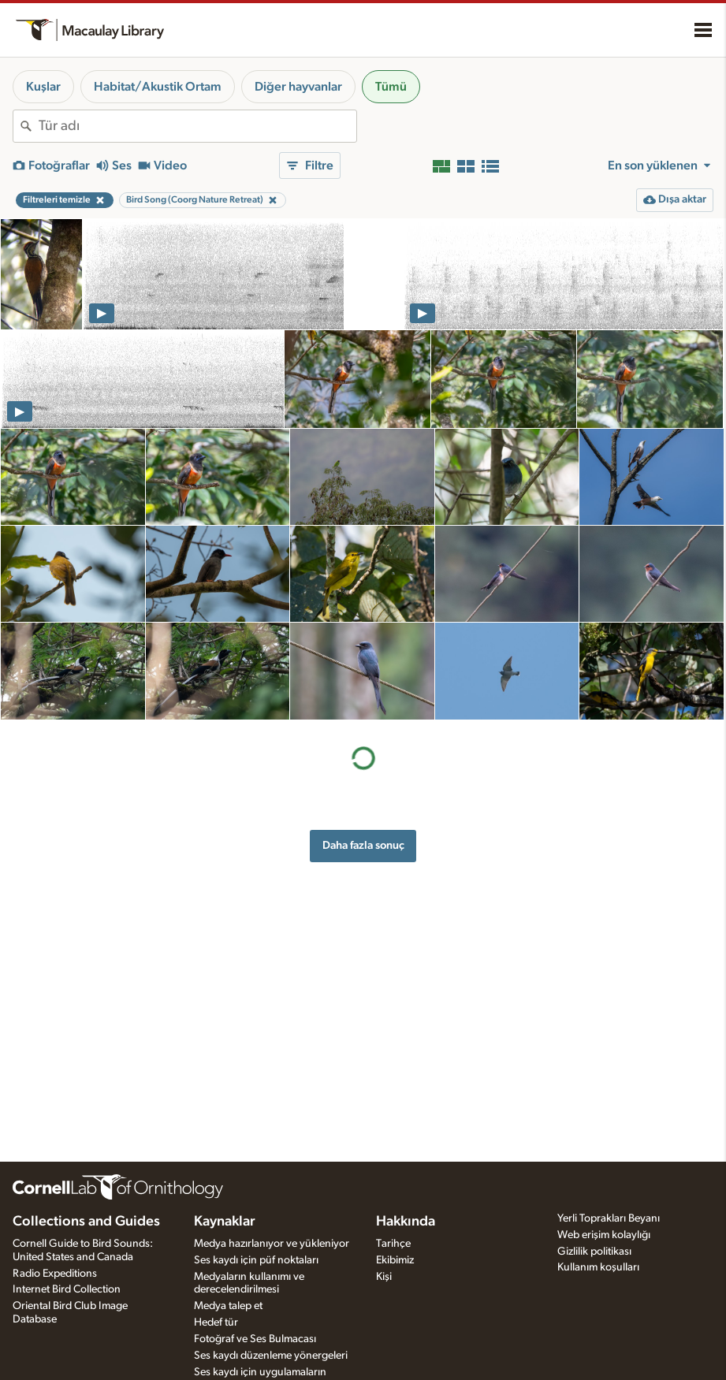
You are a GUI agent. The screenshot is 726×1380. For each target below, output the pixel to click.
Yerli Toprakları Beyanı (608, 1218)
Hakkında (405, 1221)
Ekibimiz (395, 1260)
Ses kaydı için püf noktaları (256, 1260)
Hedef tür (216, 1322)
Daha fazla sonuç (363, 845)
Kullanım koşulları (598, 1267)
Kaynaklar (224, 1221)
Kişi (384, 1276)
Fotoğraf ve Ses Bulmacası (255, 1339)
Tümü (391, 86)
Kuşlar (43, 86)
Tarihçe (393, 1243)
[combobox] (197, 126)
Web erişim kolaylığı (603, 1235)
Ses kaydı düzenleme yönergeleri (271, 1355)
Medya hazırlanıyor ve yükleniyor (271, 1243)
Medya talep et (228, 1305)
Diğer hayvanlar (298, 86)
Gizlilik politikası (594, 1251)
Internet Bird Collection (67, 1289)
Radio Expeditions (55, 1273)
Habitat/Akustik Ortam (158, 86)
